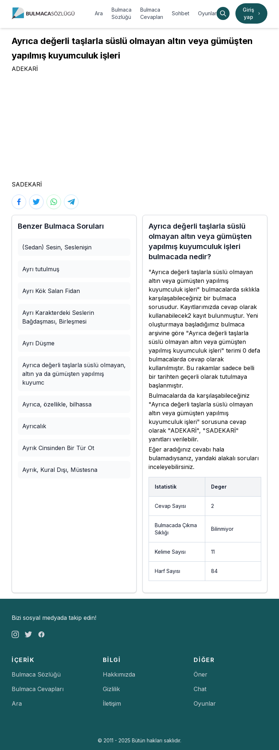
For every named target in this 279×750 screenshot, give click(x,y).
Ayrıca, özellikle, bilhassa (57, 404)
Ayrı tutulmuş (40, 269)
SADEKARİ (27, 184)
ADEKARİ (25, 68)
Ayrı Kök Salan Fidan (51, 290)
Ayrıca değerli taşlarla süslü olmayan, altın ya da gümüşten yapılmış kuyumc (74, 373)
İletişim (112, 703)
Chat (200, 689)
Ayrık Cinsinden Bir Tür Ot (58, 448)
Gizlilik (111, 689)
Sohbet (180, 13)
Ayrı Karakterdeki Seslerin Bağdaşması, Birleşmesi (58, 317)
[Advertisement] (139, 128)
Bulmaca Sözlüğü (122, 13)
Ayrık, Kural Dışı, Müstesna (59, 469)
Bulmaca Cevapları (151, 13)
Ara (99, 13)
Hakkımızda (119, 674)
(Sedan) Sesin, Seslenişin (57, 247)
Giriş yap (252, 13)
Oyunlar (207, 13)
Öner (200, 674)
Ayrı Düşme (38, 343)
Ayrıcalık (34, 426)
